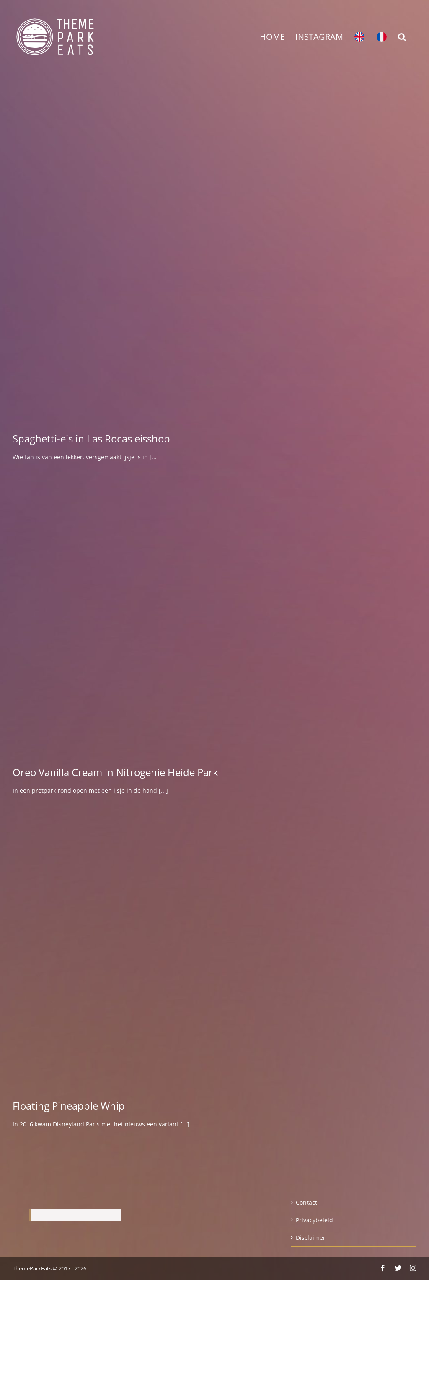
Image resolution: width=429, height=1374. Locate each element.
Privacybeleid (314, 1220)
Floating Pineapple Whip (69, 1106)
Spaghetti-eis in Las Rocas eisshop (91, 438)
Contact (306, 1202)
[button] (402, 36)
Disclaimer (311, 1238)
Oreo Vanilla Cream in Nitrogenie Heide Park (115, 772)
